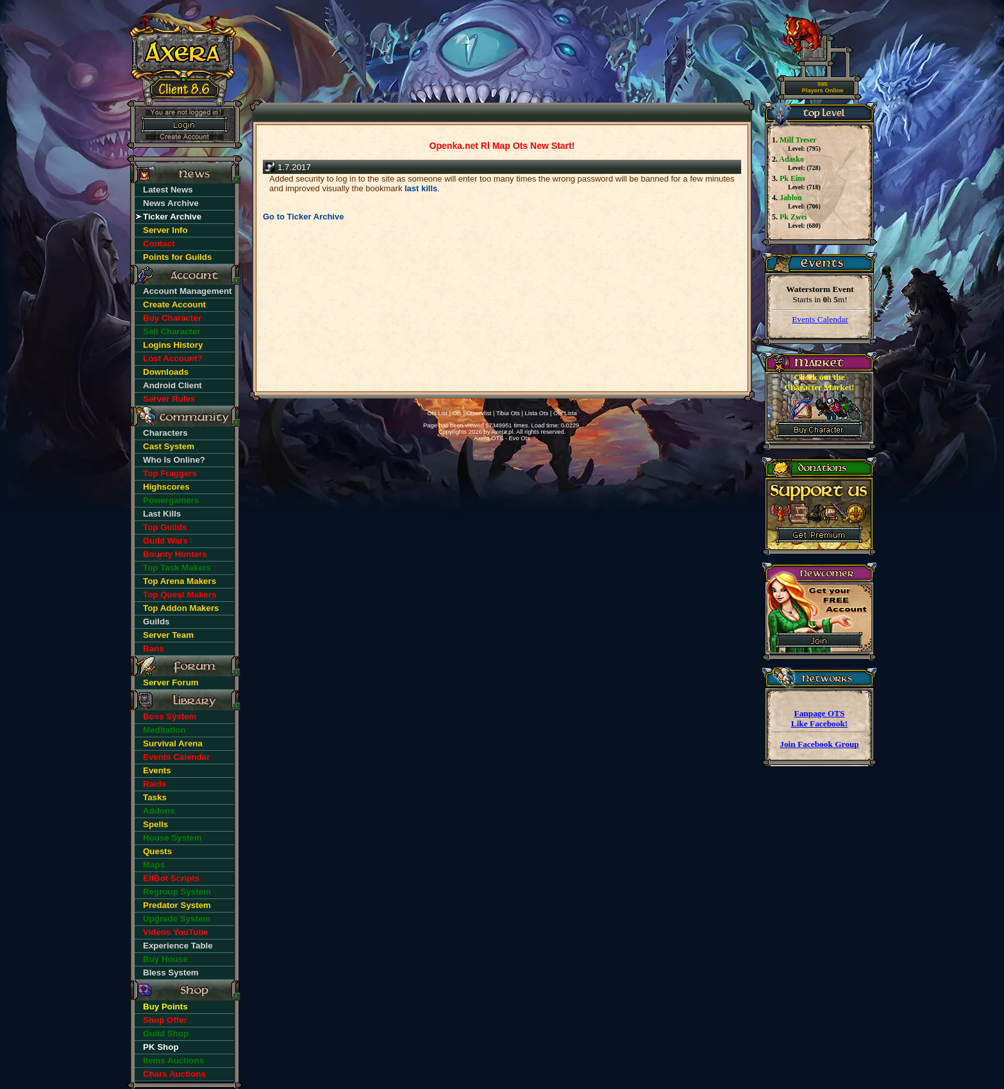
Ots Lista (565, 413)
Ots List (437, 413)
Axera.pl (502, 432)
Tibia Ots (508, 413)
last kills (421, 188)
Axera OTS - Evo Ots (502, 438)
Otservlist (479, 413)
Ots (457, 413)
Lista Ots (537, 413)
